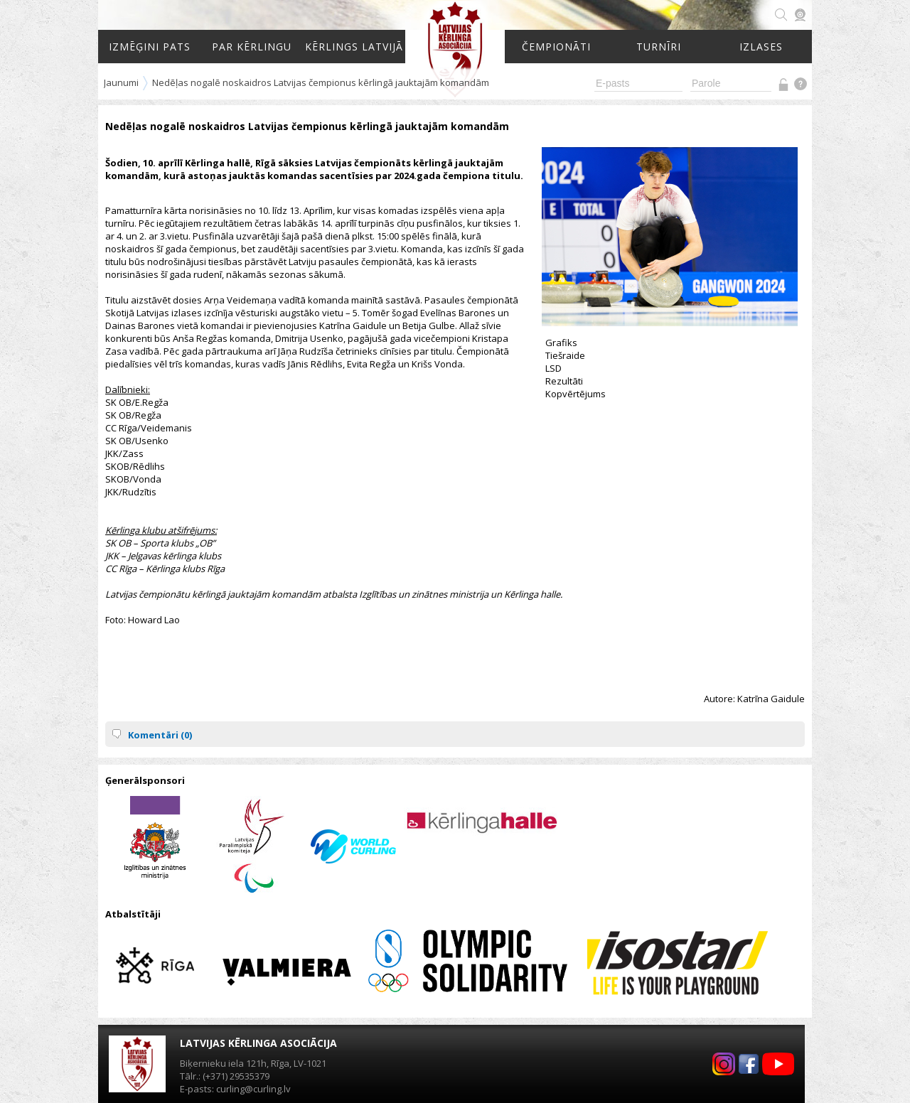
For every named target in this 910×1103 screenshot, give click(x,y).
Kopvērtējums (575, 393)
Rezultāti (564, 381)
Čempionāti (556, 46)
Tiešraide (565, 355)
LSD (553, 368)
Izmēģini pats (150, 46)
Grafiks (561, 342)
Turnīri (658, 46)
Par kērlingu (251, 46)
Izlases (761, 46)
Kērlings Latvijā (354, 46)
